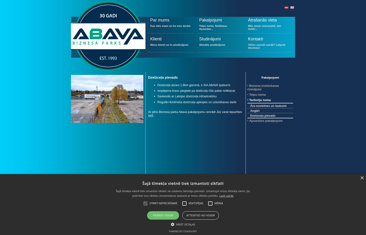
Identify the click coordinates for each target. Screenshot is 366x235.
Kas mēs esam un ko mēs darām (171, 25)
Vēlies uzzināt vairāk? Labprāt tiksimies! (269, 44)
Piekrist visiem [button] (163, 215)
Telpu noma (257, 94)
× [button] (362, 178)
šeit (150, 115)
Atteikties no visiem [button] (201, 215)
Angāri (255, 110)
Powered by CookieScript (183, 231)
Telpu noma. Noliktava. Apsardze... (220, 25)
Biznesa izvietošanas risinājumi (263, 87)
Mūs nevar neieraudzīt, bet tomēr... (269, 25)
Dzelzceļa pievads (263, 115)
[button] (183, 224)
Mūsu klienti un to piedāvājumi (171, 44)
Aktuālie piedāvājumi (220, 44)
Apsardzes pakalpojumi (266, 121)
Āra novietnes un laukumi (268, 106)
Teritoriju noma (260, 100)
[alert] (183, 204)
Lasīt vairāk (226, 195)
